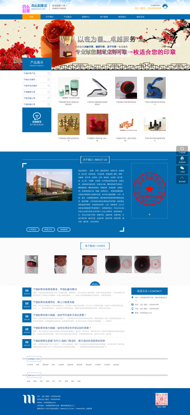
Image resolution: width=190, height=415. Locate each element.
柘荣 (66, 381)
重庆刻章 (45, 365)
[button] (95, 68)
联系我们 (122, 17)
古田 (41, 381)
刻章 (37, 365)
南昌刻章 (70, 365)
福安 (72, 381)
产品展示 (68, 17)
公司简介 (33, 229)
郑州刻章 (79, 365)
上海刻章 (61, 365)
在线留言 (64, 229)
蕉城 (28, 381)
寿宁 (53, 381)
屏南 (47, 381)
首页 (31, 17)
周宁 (60, 381)
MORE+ (95, 284)
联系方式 (48, 229)
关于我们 (49, 17)
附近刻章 (89, 365)
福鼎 (79, 381)
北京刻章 (30, 365)
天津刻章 (98, 365)
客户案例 (104, 17)
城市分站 (140, 17)
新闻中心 (86, 17)
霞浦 (34, 381)
